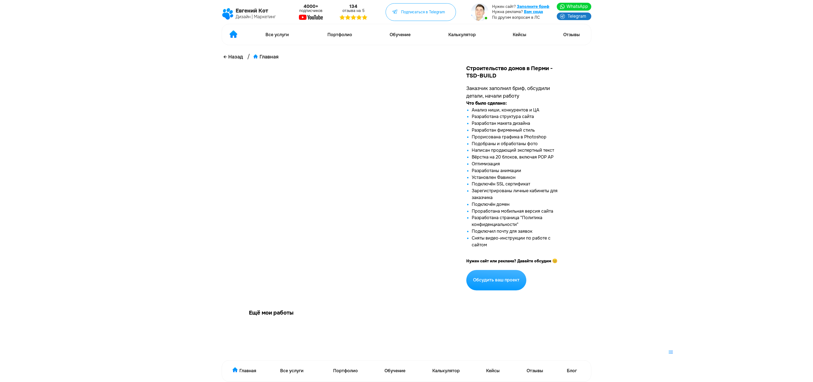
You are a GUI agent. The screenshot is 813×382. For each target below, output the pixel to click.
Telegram (577, 16)
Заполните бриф (533, 6)
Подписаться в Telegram (423, 12)
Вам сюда (533, 11)
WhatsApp (577, 6)
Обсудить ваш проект (496, 280)
